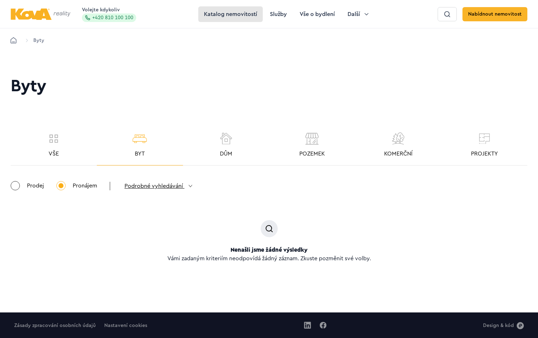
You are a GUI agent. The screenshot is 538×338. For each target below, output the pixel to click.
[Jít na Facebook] (323, 325)
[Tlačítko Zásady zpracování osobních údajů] (55, 325)
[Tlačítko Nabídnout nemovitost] (494, 14)
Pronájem (76, 185)
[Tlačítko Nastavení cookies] (125, 325)
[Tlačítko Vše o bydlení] (317, 14)
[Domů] (13, 40)
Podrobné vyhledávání (158, 186)
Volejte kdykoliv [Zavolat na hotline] (109, 14)
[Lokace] (38, 40)
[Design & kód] (503, 325)
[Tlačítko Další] (359, 14)
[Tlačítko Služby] (278, 14)
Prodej (27, 185)
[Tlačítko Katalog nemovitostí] (230, 14)
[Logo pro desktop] (41, 14)
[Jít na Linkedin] (307, 325)
